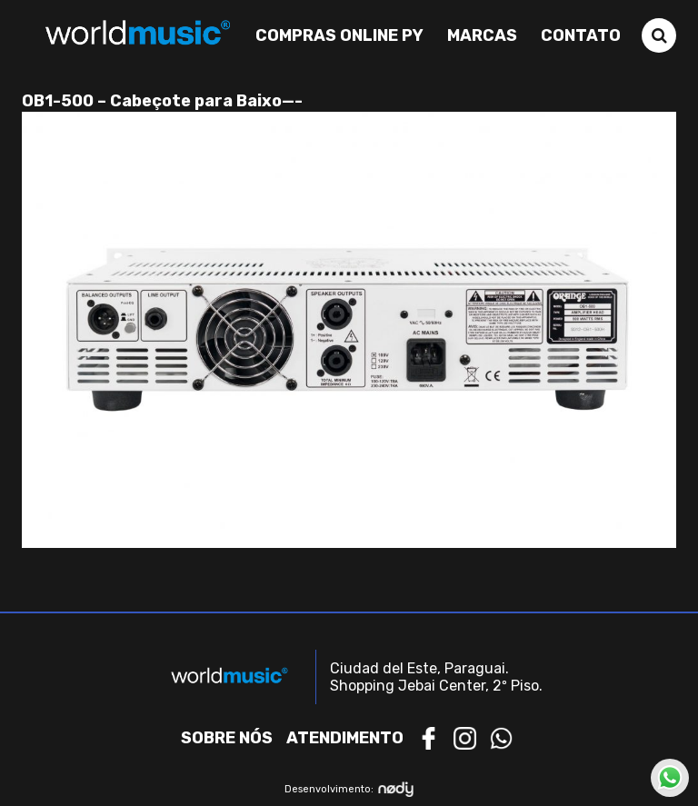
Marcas (482, 35)
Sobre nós (227, 738)
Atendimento (345, 738)
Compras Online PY (339, 35)
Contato (581, 35)
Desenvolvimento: (349, 789)
